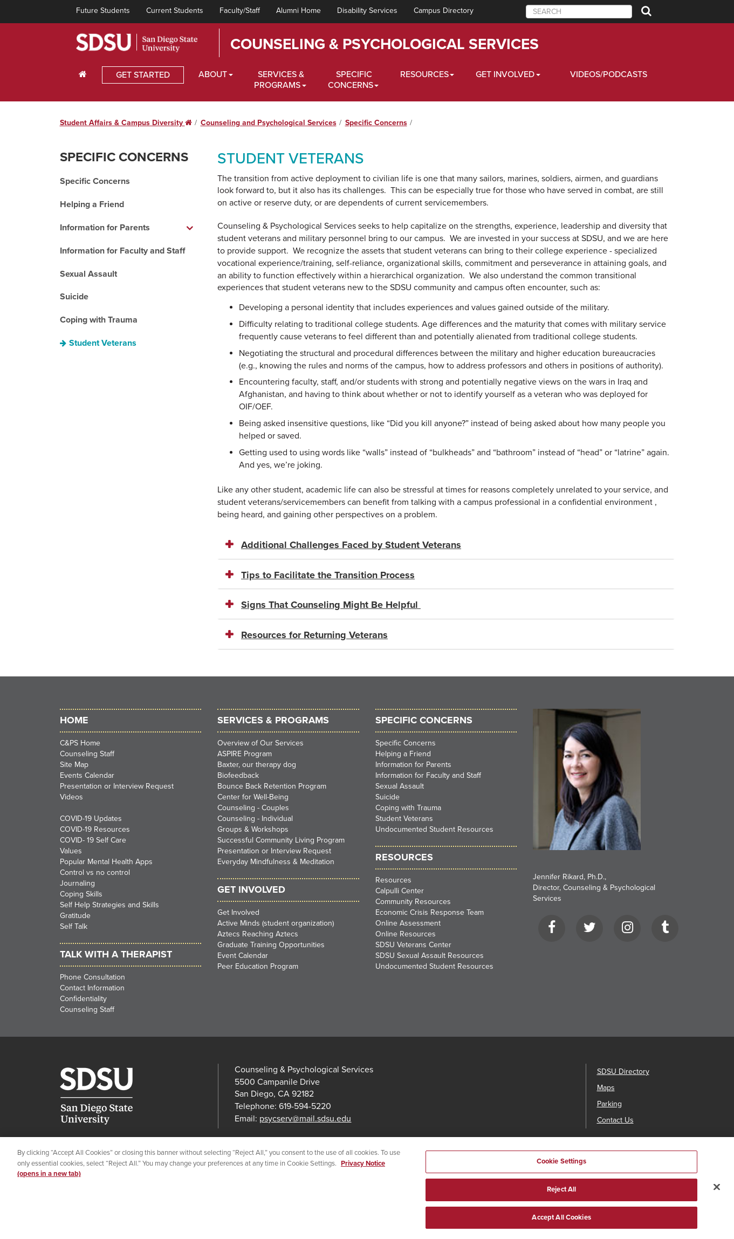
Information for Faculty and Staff (122, 250)
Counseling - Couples (253, 807)
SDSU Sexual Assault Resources (429, 955)
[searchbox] (579, 11)
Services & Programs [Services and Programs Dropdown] (279, 80)
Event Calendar (242, 955)
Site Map (74, 764)
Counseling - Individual (255, 818)
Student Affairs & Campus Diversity (126, 122)
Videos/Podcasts (608, 74)
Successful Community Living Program (281, 840)
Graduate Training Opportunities (271, 944)
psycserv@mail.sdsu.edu (305, 1118)
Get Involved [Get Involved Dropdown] (505, 74)
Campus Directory (444, 10)
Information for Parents (413, 764)
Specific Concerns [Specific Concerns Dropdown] (350, 80)
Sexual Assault (88, 274)
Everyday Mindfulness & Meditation (275, 861)
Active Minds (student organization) (275, 923)
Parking (609, 1103)
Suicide (74, 296)
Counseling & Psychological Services (384, 44)
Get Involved (238, 912)
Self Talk (73, 926)
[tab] (446, 545)
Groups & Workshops (253, 829)
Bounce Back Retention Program (271, 786)
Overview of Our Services (260, 743)
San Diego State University (136, 43)
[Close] (717, 1191)
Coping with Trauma (99, 319)
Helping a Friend (92, 204)
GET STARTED (143, 75)
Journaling (77, 883)
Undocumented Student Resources (434, 829)
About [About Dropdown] (212, 74)
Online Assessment (408, 923)
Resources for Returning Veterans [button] (314, 635)
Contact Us (615, 1120)
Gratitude (75, 915)
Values (71, 850)
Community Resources (413, 901)
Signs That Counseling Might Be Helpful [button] (331, 605)
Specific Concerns (376, 122)
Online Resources (405, 934)
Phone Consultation (92, 977)
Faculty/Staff (239, 10)
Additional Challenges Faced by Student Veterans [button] (351, 545)
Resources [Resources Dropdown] (424, 74)
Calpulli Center (399, 890)
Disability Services (367, 10)
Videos (71, 797)
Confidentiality (83, 998)
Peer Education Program (257, 966)
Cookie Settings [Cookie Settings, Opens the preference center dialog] (562, 1165)
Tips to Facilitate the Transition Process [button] (328, 575)
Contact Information (92, 987)
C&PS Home (80, 743)
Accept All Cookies (561, 1221)
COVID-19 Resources (95, 829)
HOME (74, 720)
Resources (393, 880)
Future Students (103, 10)
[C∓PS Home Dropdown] (82, 74)
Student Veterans (102, 343)
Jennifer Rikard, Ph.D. (569, 876)
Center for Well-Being (253, 797)
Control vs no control (95, 872)
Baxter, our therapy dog (256, 764)
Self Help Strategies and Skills (109, 904)
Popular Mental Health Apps (106, 861)
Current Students (174, 10)
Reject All (561, 1193)
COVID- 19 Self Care (93, 840)
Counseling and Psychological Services (269, 122)
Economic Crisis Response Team (429, 912)
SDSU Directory (623, 1071)
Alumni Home (298, 10)
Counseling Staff (87, 753)
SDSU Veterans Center (413, 944)
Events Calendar (87, 775)
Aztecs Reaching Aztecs (257, 934)
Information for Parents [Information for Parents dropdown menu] (105, 227)
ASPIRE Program (244, 753)
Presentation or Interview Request (117, 786)
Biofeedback (238, 775)
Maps (606, 1087)
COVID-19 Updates (91, 818)
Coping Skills (81, 894)
